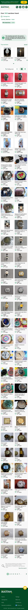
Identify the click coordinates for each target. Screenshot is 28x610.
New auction (20, 7)
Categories (6, 16)
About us (18, 599)
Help (2, 602)
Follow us (19, 605)
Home (3, 597)
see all (25, 44)
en (26, 7)
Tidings (17, 597)
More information (14, 2)
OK (24, 2)
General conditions (6, 605)
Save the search (23, 568)
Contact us (18, 602)
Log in (23, 7)
